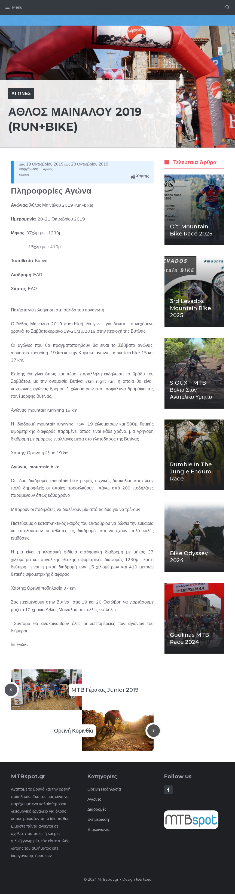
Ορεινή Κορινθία (73, 730)
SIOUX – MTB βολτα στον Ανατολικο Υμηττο (191, 389)
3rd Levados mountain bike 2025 (190, 308)
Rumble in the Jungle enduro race (191, 471)
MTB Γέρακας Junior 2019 (105, 690)
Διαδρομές (96, 809)
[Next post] (153, 730)
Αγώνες (21, 93)
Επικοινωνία (98, 829)
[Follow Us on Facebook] (168, 789)
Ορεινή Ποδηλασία (104, 789)
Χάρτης (142, 175)
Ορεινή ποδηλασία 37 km (51, 588)
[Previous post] (11, 690)
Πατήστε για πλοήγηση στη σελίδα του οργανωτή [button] (57, 310)
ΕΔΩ (37, 274)
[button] (227, 7)
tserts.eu (143, 879)
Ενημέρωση (98, 819)
